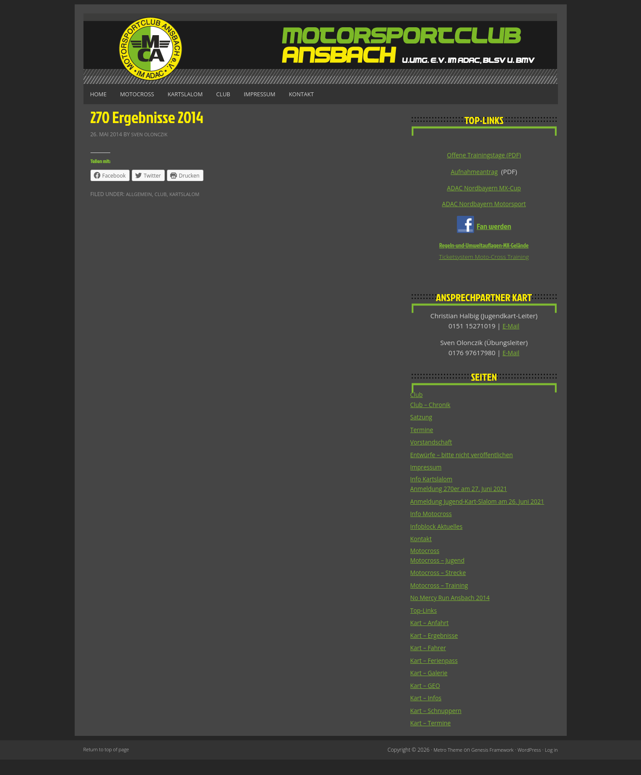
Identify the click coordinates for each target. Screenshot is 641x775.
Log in (550, 765)
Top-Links (425, 625)
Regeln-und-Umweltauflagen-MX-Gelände (484, 247)
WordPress (527, 765)
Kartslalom (202, 94)
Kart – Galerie (431, 688)
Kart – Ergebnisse (436, 650)
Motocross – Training (442, 600)
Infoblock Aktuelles (439, 540)
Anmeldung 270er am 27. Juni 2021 (464, 492)
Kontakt (339, 94)
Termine (423, 433)
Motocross (147, 94)
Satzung (422, 420)
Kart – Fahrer (430, 663)
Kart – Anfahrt (431, 637)
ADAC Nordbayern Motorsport (484, 205)
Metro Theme (438, 765)
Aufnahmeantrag (474, 171)
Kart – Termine (432, 738)
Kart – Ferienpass (436, 675)
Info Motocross (433, 528)
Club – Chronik (432, 408)
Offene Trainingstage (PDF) (484, 154)
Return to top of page (108, 765)
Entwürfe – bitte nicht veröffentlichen (467, 458)
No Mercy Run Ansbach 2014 (454, 612)
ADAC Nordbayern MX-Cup (484, 188)
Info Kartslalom (433, 483)
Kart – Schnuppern (438, 725)
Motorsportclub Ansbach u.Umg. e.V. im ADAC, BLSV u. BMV (320, 48)
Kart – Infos (427, 713)
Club (247, 94)
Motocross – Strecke (441, 587)
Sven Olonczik (151, 133)
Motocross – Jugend (440, 575)
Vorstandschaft (433, 445)
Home (101, 94)
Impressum (290, 94)
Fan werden (494, 227)
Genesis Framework (486, 765)
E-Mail (511, 328)
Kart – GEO (426, 700)
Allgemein (140, 193)
